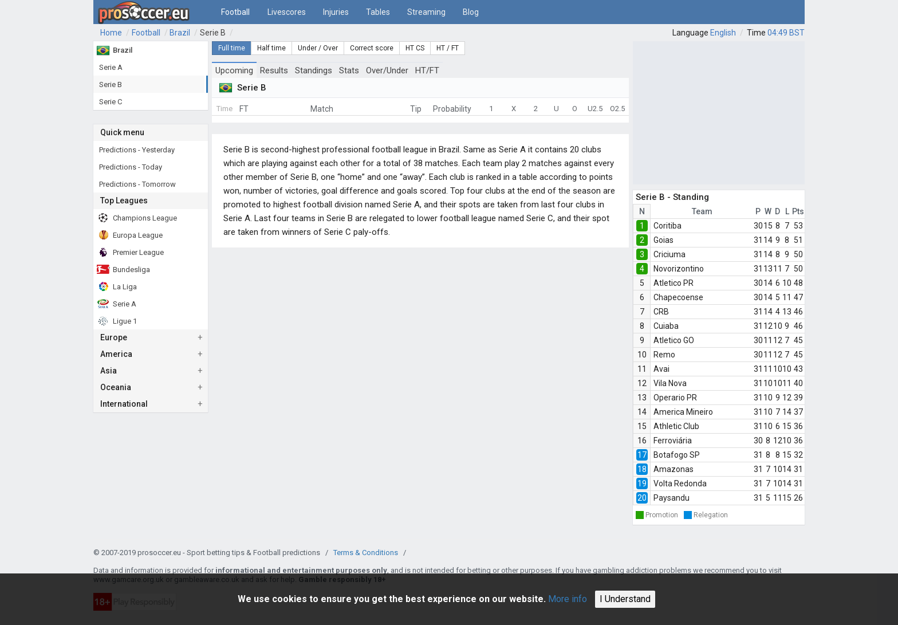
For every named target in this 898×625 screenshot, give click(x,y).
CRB (661, 311)
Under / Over (318, 48)
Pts (798, 211)
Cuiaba (666, 326)
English (723, 32)
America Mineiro (683, 411)
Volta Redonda (680, 483)
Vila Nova (670, 383)
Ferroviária (672, 440)
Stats (349, 70)
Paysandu (671, 497)
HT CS (414, 48)
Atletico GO (673, 340)
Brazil (180, 32)
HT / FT (447, 48)
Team (702, 211)
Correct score (371, 48)
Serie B (213, 32)
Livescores (286, 12)
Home (111, 32)
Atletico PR (673, 283)
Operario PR (675, 397)
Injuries (336, 12)
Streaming (426, 12)
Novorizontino (678, 268)
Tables (378, 12)
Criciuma (669, 254)
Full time (231, 48)
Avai (661, 369)
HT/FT (427, 70)
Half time (271, 48)
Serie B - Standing (672, 197)
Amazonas (673, 469)
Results (274, 70)
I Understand (625, 598)
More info (567, 598)
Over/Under (387, 70)
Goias (663, 240)
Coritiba (667, 225)
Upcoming (234, 70)
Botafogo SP (676, 454)
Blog (471, 12)
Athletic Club (676, 426)
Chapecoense (678, 297)
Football (235, 12)
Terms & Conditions (365, 552)
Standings (313, 70)
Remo (664, 354)
